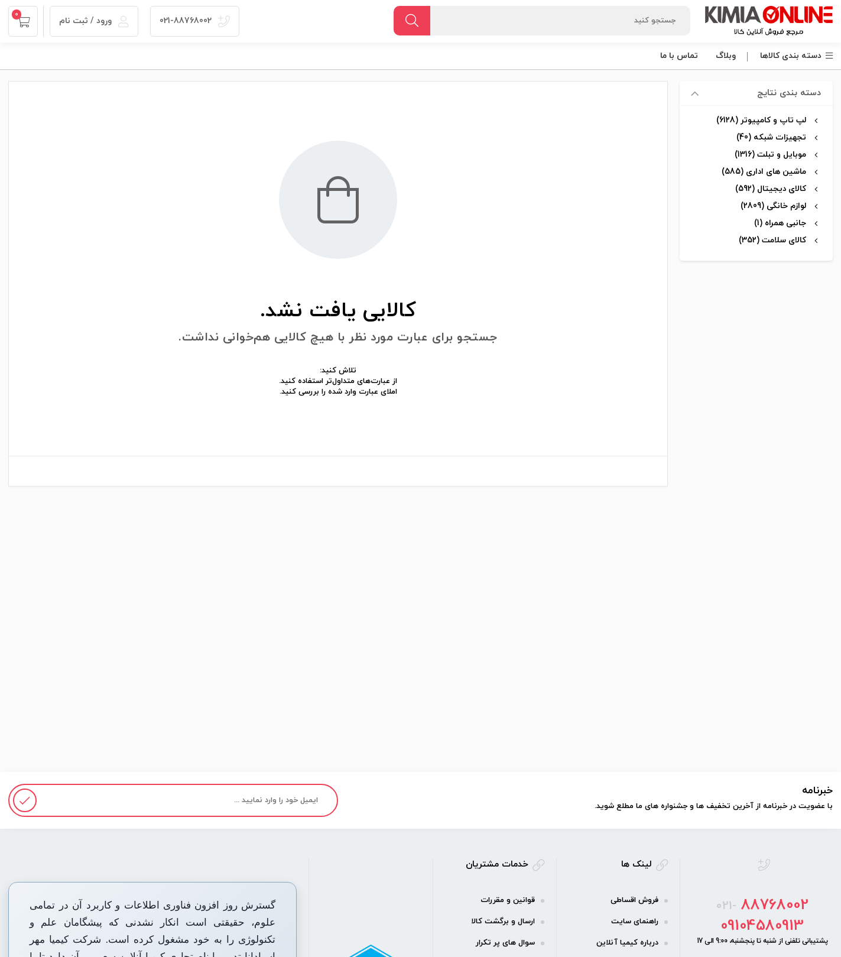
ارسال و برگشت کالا (503, 921)
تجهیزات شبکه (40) (771, 137)
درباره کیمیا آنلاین (627, 942)
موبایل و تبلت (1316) (770, 154)
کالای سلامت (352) (772, 240)
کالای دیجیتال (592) (770, 188)
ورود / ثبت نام (94, 21)
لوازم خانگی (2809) (773, 206)
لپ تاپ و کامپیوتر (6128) (761, 120)
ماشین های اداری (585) (764, 171)
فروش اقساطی (634, 900)
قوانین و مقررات (507, 900)
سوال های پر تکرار (505, 942)
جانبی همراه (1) (780, 223)
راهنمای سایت (634, 921)
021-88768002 (195, 21)
